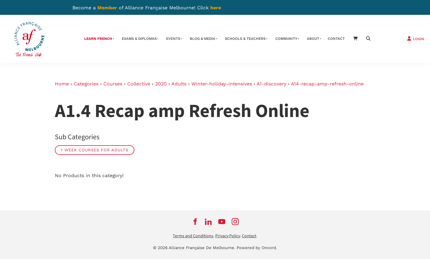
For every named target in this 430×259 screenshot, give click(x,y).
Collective (138, 84)
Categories (86, 84)
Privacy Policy (227, 236)
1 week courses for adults (94, 149)
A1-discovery (271, 84)
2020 (161, 84)
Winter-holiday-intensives (221, 84)
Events (173, 39)
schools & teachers (245, 39)
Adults (178, 84)
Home (62, 84)
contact (336, 39)
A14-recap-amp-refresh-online (327, 84)
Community (286, 39)
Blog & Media (202, 39)
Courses (112, 84)
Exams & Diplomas (139, 39)
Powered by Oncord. (257, 247)
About (313, 39)
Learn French (98, 39)
